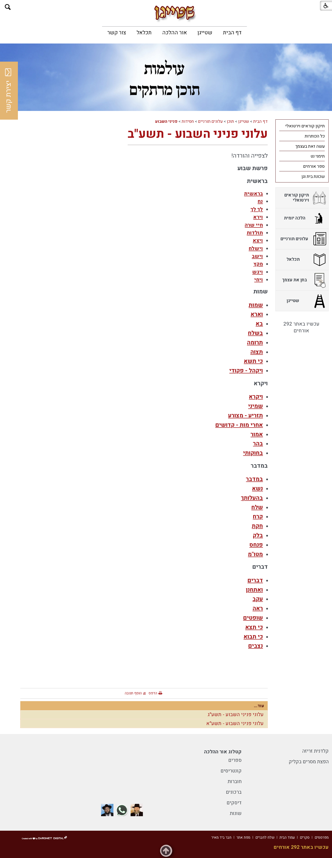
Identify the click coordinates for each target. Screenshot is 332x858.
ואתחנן (254, 590)
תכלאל (144, 32)
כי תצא (254, 627)
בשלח (255, 333)
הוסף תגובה (133, 693)
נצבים (255, 646)
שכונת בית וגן (313, 176)
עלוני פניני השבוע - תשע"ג (235, 714)
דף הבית (232, 32)
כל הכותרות (315, 136)
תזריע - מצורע (245, 415)
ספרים (235, 760)
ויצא (258, 240)
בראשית (253, 193)
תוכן (230, 121)
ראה (257, 608)
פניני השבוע (166, 121)
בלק (258, 535)
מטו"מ (255, 554)
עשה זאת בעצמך (310, 146)
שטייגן (205, 32)
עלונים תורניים (210, 121)
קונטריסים (231, 770)
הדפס (152, 693)
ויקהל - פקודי (246, 370)
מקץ (258, 264)
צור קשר (116, 32)
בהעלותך (252, 498)
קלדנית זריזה (315, 751)
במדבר (254, 479)
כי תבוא (253, 637)
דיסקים (234, 802)
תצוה (256, 352)
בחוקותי (253, 453)
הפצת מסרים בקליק (309, 761)
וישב (257, 256)
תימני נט (317, 156)
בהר (258, 443)
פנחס (256, 545)
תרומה (255, 342)
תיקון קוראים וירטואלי (305, 126)
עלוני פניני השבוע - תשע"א (235, 723)
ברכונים (234, 792)
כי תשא (253, 361)
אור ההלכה (174, 32)
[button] (8, 7)
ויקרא (256, 397)
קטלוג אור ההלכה (223, 751)
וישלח (256, 248)
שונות (236, 813)
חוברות (235, 781)
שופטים (253, 618)
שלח (257, 507)
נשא (257, 488)
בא (259, 324)
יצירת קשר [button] (8, 90)
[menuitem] (232, 33)
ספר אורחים (314, 166)
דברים (255, 580)
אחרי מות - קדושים (239, 425)
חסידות (188, 121)
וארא (257, 314)
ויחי (258, 280)
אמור (257, 434)
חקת (257, 526)
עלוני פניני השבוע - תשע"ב (198, 134)
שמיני (255, 406)
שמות (256, 305)
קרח (258, 516)
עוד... (259, 706)
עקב (257, 599)
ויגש (257, 272)
